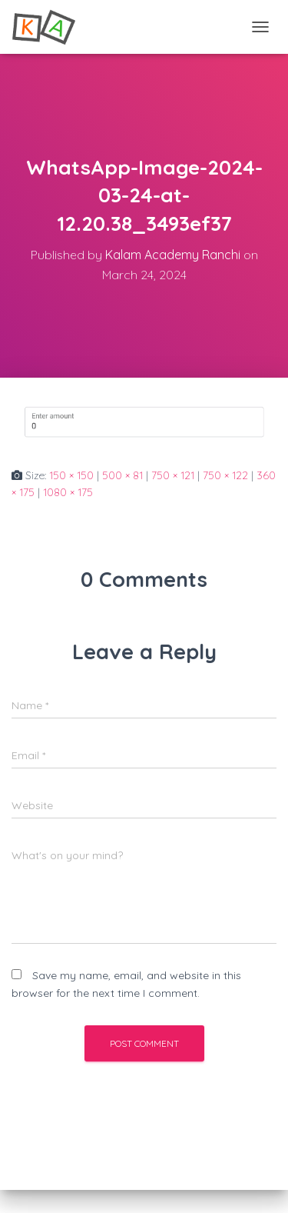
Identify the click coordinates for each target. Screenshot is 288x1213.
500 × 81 (122, 475)
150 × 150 (71, 475)
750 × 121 (172, 475)
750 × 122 (225, 475)
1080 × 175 (68, 492)
